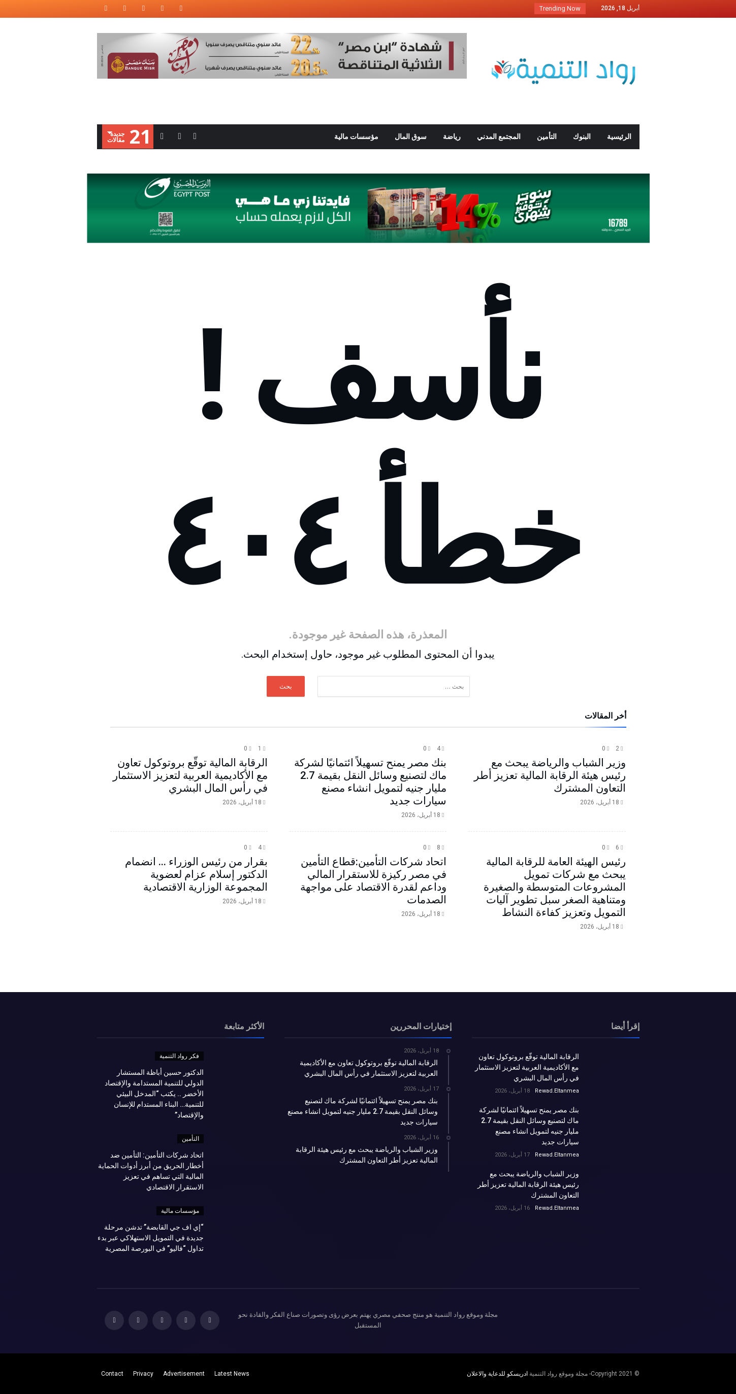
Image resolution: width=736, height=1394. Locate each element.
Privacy (143, 1373)
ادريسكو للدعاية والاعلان (497, 1373)
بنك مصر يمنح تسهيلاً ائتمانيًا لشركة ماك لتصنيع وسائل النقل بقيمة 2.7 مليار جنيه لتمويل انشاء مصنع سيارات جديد (370, 782)
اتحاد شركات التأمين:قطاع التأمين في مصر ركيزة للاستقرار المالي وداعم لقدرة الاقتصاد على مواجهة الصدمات (373, 881)
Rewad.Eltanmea (557, 1090)
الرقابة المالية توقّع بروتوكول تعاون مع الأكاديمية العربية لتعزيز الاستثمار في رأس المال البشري (190, 775)
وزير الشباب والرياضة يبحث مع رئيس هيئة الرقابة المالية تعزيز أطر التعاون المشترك (550, 775)
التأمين (190, 1138)
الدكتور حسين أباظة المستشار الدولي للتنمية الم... (454, 8)
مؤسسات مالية (180, 1210)
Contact (112, 1373)
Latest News (231, 1373)
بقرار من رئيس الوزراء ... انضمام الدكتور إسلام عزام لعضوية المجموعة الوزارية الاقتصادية (196, 874)
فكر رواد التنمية (179, 1056)
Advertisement (184, 1373)
